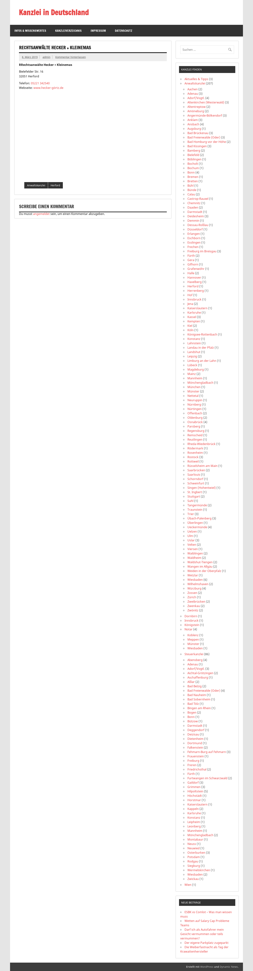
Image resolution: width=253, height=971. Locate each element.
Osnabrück (195, 422)
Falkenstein (195, 747)
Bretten (192, 181)
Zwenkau (193, 606)
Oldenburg (195, 418)
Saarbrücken (196, 470)
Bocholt (192, 164)
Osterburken (196, 853)
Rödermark (195, 448)
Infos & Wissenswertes (30, 31)
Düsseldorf (195, 229)
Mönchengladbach (200, 383)
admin (46, 57)
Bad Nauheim (196, 695)
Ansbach (193, 124)
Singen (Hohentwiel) (201, 488)
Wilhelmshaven (197, 584)
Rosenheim (195, 453)
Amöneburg (195, 111)
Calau (191, 194)
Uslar (191, 540)
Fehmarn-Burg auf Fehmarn (206, 752)
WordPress (206, 966)
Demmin (193, 221)
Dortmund (194, 743)
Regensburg (195, 431)
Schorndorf (195, 479)
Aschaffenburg (197, 677)
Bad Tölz (193, 704)
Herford (55, 185)
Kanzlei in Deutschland (54, 12)
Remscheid (195, 435)
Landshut (193, 352)
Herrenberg (195, 291)
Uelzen (192, 531)
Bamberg (193, 151)
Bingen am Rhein (199, 708)
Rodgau (192, 861)
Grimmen (194, 787)
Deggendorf (195, 730)
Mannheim (194, 378)
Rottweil (193, 461)
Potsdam (193, 857)
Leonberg (194, 826)
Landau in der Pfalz (200, 348)
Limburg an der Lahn (201, 361)
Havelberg (194, 282)
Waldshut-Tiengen (200, 562)
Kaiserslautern (197, 308)
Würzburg (194, 588)
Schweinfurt (195, 483)
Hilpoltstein (195, 791)
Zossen (192, 593)
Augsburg (194, 129)
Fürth (191, 256)
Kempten (193, 321)
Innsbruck (194, 299)
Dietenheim (195, 739)
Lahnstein (194, 343)
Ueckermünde (197, 527)
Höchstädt (194, 796)
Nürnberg (194, 404)
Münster (193, 391)
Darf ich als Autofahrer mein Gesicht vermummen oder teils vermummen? (202, 934)
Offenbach (194, 413)
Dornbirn (190, 616)
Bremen (192, 177)
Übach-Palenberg (199, 518)
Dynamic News (229, 966)
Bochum (193, 168)
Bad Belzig (194, 686)
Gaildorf (193, 783)
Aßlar (191, 682)
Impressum (98, 31)
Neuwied (193, 848)
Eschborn (194, 238)
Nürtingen (194, 409)
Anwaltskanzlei (36, 185)
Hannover (194, 277)
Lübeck (192, 365)
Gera (190, 260)
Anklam (192, 120)
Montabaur (195, 839)
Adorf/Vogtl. (196, 98)
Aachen (192, 89)
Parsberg (193, 426)
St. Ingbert (194, 492)
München (194, 387)
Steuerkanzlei (193, 654)
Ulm (190, 536)
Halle (190, 273)
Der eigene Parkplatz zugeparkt (206, 943)
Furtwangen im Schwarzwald (207, 778)
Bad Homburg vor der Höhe (206, 142)
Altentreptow (196, 107)
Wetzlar (192, 575)
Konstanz (193, 339)
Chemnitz (194, 203)
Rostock (193, 457)
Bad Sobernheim (198, 699)
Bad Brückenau (197, 133)
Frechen (193, 247)
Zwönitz (192, 610)
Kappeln (193, 809)
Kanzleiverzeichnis (68, 31)
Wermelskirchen (198, 870)
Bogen (191, 712)
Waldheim (194, 558)
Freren (192, 765)
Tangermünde (197, 505)
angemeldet (41, 214)
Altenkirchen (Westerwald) (205, 102)
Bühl (190, 186)
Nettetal (193, 396)
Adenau (192, 94)
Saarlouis (193, 475)
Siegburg (193, 866)
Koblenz (193, 635)
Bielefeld (193, 155)
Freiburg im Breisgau (201, 251)
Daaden (192, 207)
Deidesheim (195, 216)
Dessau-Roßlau (197, 225)
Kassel (191, 317)
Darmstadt (194, 212)
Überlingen (195, 523)
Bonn (191, 172)
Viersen (192, 549)
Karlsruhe (194, 313)
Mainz (191, 374)
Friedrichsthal (196, 769)
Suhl (190, 501)
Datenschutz (123, 31)
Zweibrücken (196, 602)
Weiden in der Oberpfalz (204, 571)
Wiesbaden (195, 580)
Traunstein (194, 510)
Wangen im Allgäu (199, 567)
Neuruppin (194, 400)
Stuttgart (193, 496)
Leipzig (192, 356)
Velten (191, 545)
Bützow (192, 721)
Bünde (191, 190)
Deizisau (193, 734)
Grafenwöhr (195, 269)
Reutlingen (194, 440)
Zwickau (193, 879)
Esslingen (194, 242)
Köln (190, 330)
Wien (187, 885)
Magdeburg (195, 369)
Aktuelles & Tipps (196, 79)
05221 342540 (40, 83)
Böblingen (194, 159)
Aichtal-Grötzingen (200, 673)
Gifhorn (192, 264)
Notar (188, 629)
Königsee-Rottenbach (202, 334)
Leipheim (193, 822)
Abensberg (195, 660)
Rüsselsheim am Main (202, 466)
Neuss (191, 844)
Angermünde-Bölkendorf (204, 115)
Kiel (189, 326)
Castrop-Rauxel (197, 199)
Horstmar (194, 800)
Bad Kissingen (197, 146)
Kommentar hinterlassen (70, 57)
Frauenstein (195, 756)
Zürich (191, 597)
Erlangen (193, 234)
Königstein (191, 625)
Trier (190, 514)
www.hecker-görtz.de (48, 88)
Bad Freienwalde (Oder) (203, 137)
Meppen (193, 639)
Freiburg (193, 761)
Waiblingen (195, 553)
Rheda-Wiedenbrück (201, 444)
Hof (190, 295)
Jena (190, 304)
